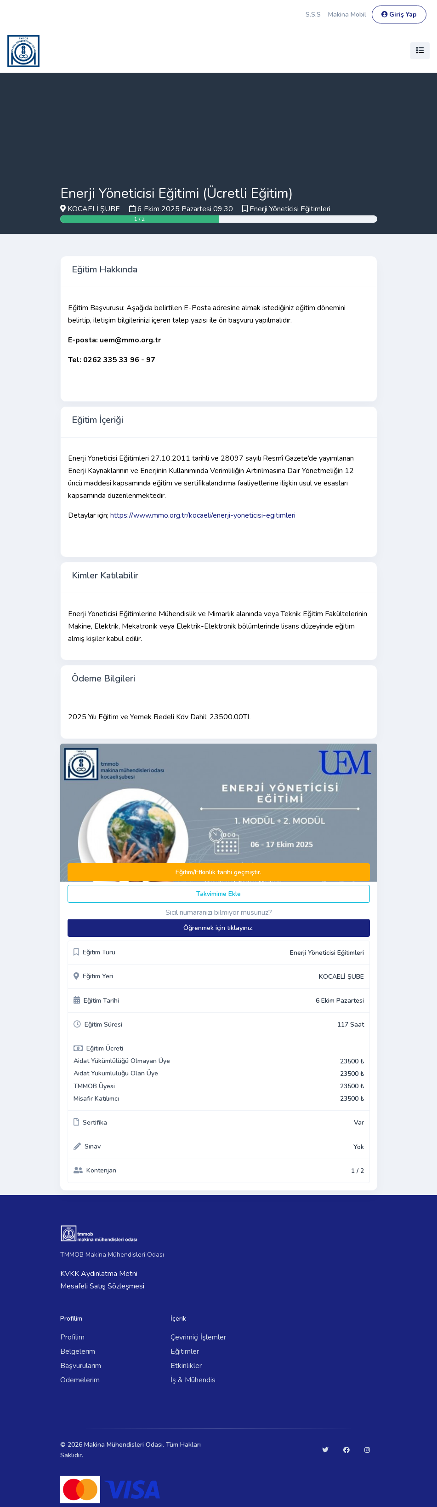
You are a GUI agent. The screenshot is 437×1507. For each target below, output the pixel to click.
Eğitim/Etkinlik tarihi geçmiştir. (218, 872)
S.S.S (313, 14)
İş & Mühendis (193, 1380)
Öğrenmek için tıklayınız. (218, 928)
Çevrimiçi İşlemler (198, 1337)
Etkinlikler (186, 1366)
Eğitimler (184, 1351)
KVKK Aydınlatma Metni (98, 1274)
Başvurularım (80, 1366)
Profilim (72, 1337)
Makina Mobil (347, 14)
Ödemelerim (80, 1380)
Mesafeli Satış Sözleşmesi (102, 1286)
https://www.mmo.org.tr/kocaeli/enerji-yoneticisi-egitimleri (202, 515)
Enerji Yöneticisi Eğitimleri (290, 209)
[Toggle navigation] (420, 50)
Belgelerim (77, 1351)
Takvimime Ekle (218, 893)
